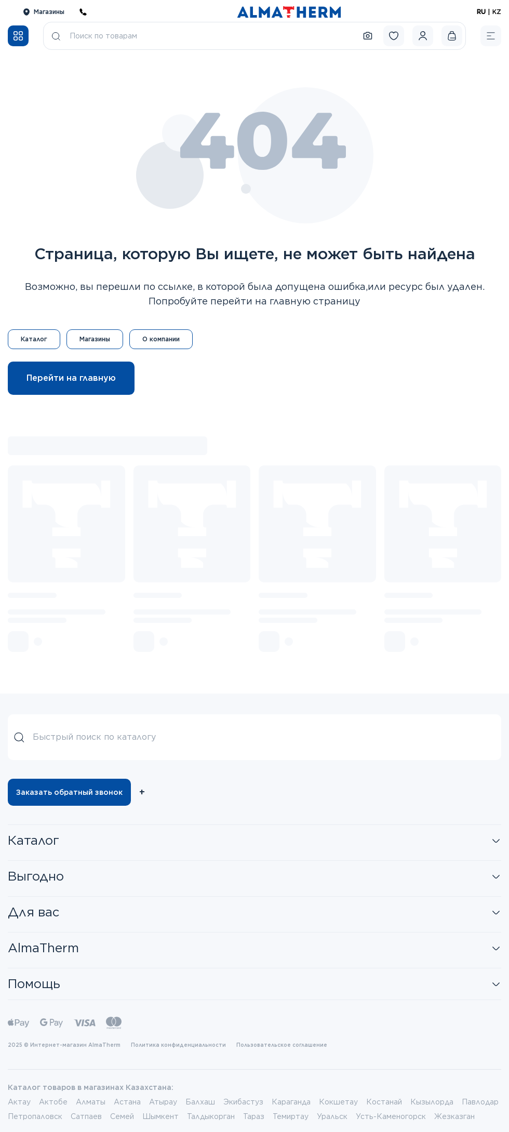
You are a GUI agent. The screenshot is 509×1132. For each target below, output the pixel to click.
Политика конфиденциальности (178, 1045)
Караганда (291, 1102)
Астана (127, 1102)
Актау (19, 1102)
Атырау (163, 1102)
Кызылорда (431, 1102)
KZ (496, 12)
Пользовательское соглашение (281, 1045)
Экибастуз (243, 1102)
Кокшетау (338, 1102)
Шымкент (160, 1116)
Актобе (53, 1102)
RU (481, 12)
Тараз (253, 1116)
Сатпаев (86, 1116)
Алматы (90, 1102)
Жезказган (454, 1116)
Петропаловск (35, 1116)
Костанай (384, 1102)
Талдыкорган (211, 1116)
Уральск (332, 1116)
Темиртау (291, 1116)
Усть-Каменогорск (391, 1116)
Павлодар (480, 1102)
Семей (122, 1116)
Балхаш (200, 1102)
